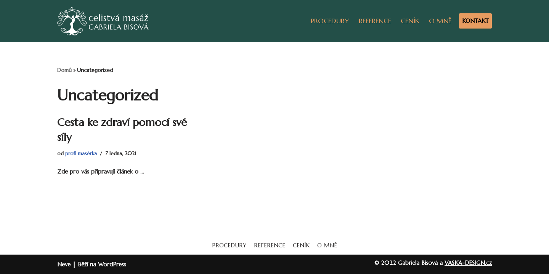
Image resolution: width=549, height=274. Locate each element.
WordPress (112, 264)
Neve (64, 264)
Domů (64, 70)
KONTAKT (475, 20)
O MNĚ (440, 20)
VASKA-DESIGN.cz (468, 262)
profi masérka (81, 153)
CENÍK (410, 20)
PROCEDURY (330, 20)
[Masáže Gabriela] (103, 21)
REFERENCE (375, 20)
